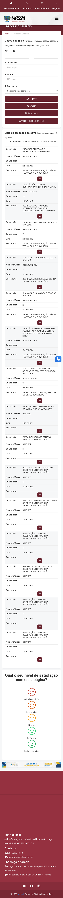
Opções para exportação (31, 121)
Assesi (20, 894)
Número (10, 74)
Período (10, 51)
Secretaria (11, 86)
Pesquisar (31, 99)
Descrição (11, 62)
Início (7, 34)
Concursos (31, 113)
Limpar (31, 106)
